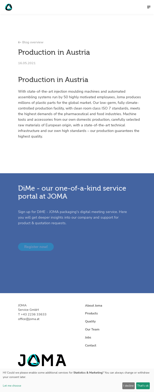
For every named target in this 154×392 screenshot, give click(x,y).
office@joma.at (29, 319)
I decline (128, 386)
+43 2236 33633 (34, 314)
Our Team (92, 329)
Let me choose (12, 386)
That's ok (143, 386)
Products (91, 313)
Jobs (88, 337)
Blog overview (31, 42)
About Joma (93, 305)
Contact (90, 345)
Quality (90, 321)
